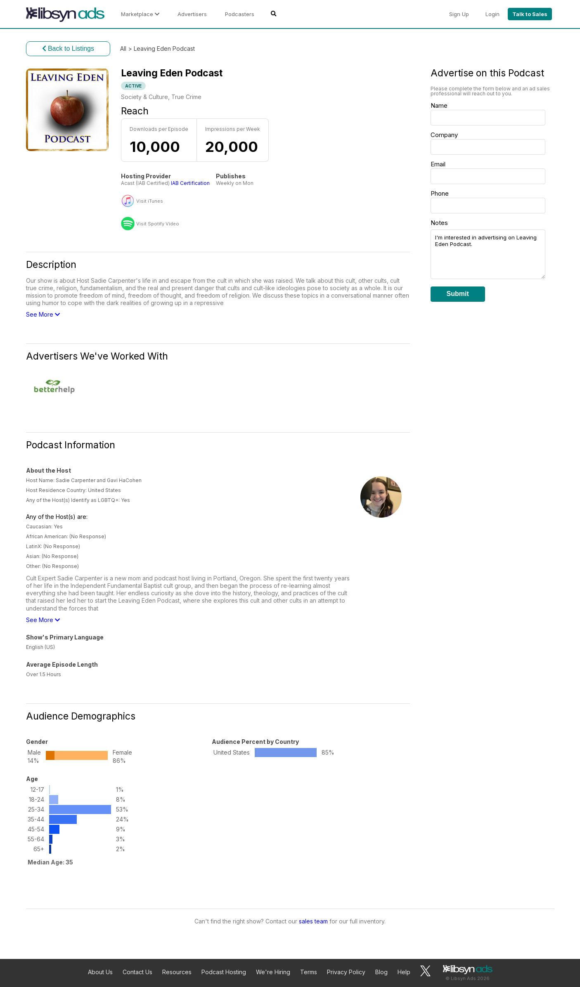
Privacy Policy (346, 971)
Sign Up (459, 14)
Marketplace (140, 14)
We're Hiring (273, 971)
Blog (381, 971)
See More (43, 314)
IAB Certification (190, 183)
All (123, 48)
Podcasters (239, 14)
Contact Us (137, 971)
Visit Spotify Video (157, 224)
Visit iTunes (149, 201)
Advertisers (192, 14)
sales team (313, 921)
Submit (458, 293)
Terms (308, 971)
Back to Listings (68, 48)
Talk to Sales (529, 14)
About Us (100, 971)
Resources (177, 971)
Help (404, 971)
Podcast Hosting (223, 971)
